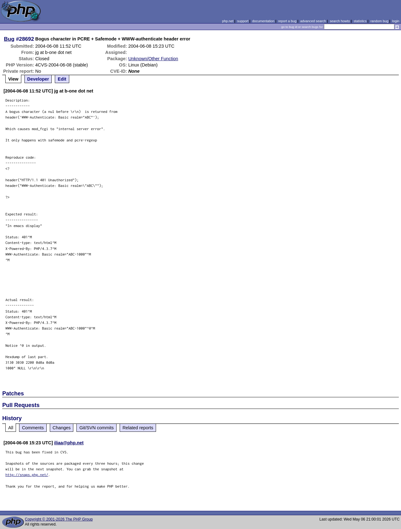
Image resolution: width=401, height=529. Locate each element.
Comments (33, 427)
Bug (9, 39)
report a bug (287, 21)
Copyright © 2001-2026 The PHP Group (59, 519)
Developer (38, 79)
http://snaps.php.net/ (26, 475)
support (242, 21)
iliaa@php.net (69, 442)
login (395, 21)
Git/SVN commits (96, 427)
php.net (227, 21)
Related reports (137, 427)
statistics (360, 21)
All (10, 427)
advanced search (313, 21)
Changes (62, 427)
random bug (379, 21)
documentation (263, 21)
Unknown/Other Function (153, 58)
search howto (340, 21)
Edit (62, 79)
